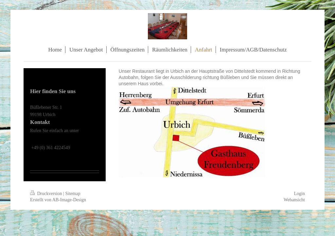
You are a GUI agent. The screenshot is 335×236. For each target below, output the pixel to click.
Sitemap (72, 193)
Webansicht (294, 199)
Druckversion (46, 193)
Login (299, 193)
